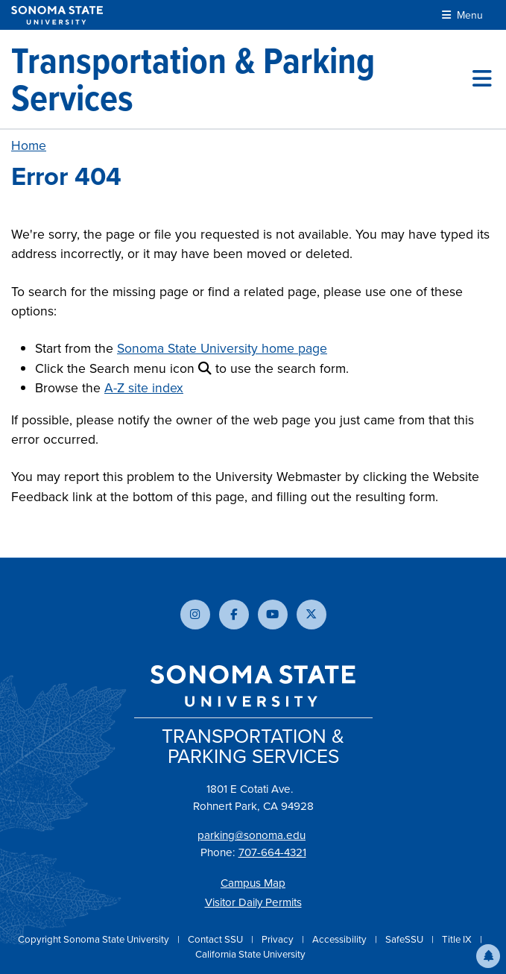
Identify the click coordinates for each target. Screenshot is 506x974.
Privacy (279, 939)
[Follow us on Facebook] (234, 614)
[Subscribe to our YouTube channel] (273, 614)
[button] (488, 956)
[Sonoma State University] (57, 15)
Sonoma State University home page (222, 348)
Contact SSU (216, 939)
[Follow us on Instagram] (195, 614)
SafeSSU (405, 939)
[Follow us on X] (311, 614)
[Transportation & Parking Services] (241, 79)
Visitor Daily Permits (253, 902)
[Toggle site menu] (482, 79)
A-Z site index (143, 388)
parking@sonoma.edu (251, 835)
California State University (250, 954)
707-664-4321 (272, 852)
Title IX (458, 939)
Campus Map (253, 883)
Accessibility (340, 939)
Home (28, 145)
